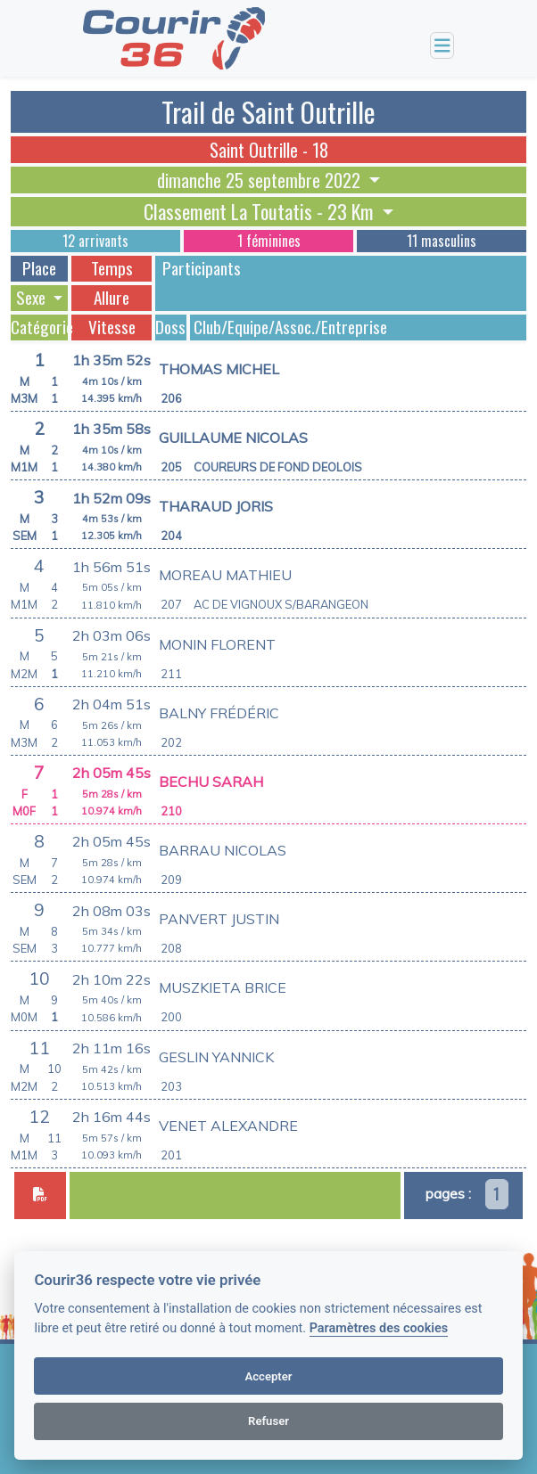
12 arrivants (95, 240)
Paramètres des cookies (379, 1328)
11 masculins (441, 240)
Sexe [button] (32, 297)
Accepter (268, 1376)
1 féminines (269, 240)
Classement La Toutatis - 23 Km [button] (261, 211)
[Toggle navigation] (442, 46)
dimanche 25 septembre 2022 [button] (261, 180)
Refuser (268, 1421)
